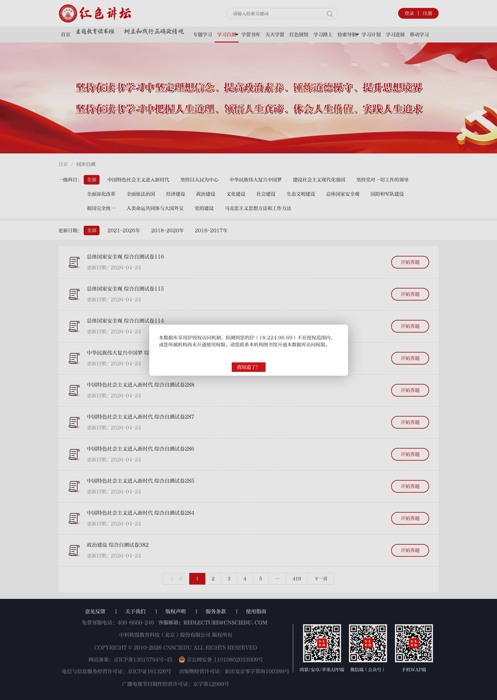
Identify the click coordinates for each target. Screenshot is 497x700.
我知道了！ (249, 367)
